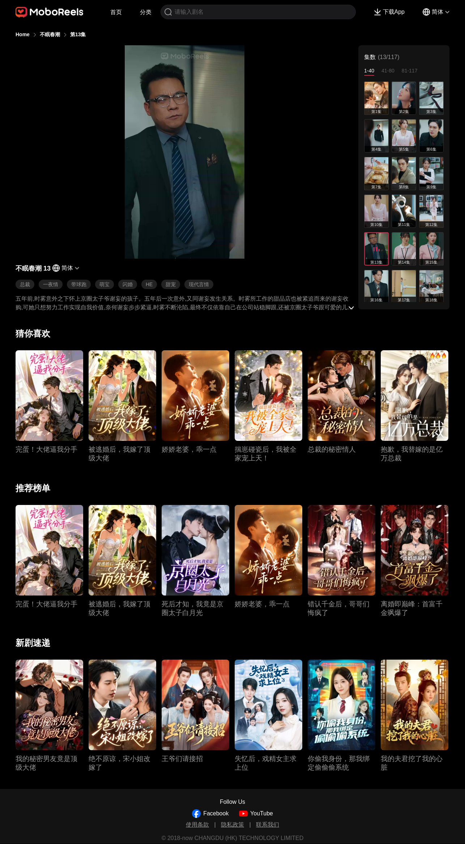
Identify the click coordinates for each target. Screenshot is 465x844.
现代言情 (199, 284)
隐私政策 (232, 825)
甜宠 (171, 284)
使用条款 (197, 825)
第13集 (78, 34)
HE (149, 284)
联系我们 (267, 825)
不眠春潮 (50, 34)
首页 (116, 12)
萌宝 (104, 284)
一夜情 (50, 284)
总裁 (25, 284)
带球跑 (78, 284)
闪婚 (128, 284)
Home (23, 34)
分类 (146, 12)
